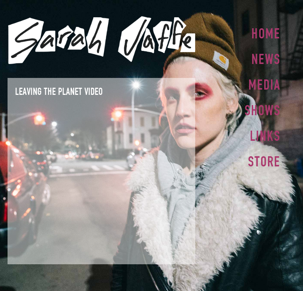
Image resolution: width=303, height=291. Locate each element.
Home (265, 33)
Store (264, 157)
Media (264, 83)
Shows (262, 108)
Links (265, 133)
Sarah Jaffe (101, 40)
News (265, 58)
